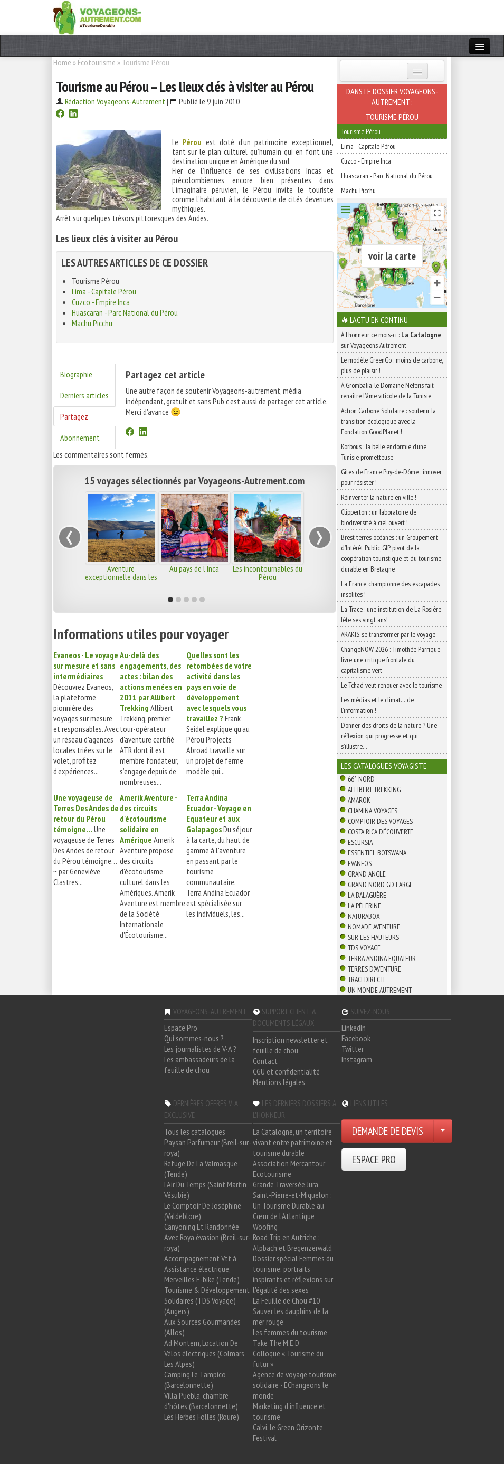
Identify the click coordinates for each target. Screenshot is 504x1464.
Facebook (355, 1038)
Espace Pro (180, 1027)
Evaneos (360, 863)
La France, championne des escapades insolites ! (390, 589)
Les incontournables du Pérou (267, 572)
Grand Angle (367, 874)
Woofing (265, 1226)
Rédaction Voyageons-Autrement (115, 101)
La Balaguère (367, 895)
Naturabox (364, 916)
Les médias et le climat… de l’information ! (377, 705)
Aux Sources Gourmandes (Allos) (202, 1326)
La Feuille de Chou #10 (286, 1300)
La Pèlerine (364, 905)
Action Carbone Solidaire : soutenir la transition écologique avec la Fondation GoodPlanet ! (388, 421)
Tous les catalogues (194, 1131)
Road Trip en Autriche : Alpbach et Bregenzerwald (292, 1242)
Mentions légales (279, 1082)
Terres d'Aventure (374, 969)
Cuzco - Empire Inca (101, 302)
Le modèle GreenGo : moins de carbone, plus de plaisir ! (392, 365)
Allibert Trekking (374, 789)
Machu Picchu (92, 323)
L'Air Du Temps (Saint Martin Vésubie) (205, 1189)
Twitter (352, 1048)
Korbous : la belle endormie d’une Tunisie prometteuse (383, 452)
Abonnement (80, 437)
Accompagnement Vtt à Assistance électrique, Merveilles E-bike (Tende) (202, 1269)
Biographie (76, 374)
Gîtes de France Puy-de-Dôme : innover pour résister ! (391, 477)
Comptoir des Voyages (380, 821)
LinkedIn (353, 1027)
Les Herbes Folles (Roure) (201, 1416)
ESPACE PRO (374, 1159)
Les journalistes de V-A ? (200, 1048)
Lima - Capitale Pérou (104, 291)
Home (62, 62)
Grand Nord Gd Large (380, 884)
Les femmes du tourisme (290, 1332)
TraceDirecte (367, 979)
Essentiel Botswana (377, 853)
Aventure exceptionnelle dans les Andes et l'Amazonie (121, 577)
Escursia (360, 842)
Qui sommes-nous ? (194, 1038)
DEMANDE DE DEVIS (387, 1131)
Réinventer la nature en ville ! (378, 497)
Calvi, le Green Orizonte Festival (288, 1432)
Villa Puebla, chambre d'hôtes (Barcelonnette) (201, 1400)
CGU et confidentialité (286, 1071)
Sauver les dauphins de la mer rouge (290, 1316)
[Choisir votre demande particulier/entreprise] (442, 1131)
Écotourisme (97, 62)
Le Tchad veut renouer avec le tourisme (391, 685)
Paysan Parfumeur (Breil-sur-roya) (207, 1147)
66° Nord (361, 779)
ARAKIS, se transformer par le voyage (388, 634)
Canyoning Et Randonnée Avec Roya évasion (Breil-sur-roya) (207, 1237)
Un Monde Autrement (380, 990)
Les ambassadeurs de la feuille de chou (199, 1064)
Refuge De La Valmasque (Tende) (200, 1168)
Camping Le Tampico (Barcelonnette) (195, 1379)
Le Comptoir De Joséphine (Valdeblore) (202, 1210)
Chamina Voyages (372, 810)
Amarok (359, 800)
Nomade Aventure (374, 926)
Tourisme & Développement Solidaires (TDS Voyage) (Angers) (207, 1300)
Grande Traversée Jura (285, 1184)
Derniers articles (84, 395)
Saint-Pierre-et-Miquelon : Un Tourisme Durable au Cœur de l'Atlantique (292, 1205)
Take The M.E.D (276, 1342)
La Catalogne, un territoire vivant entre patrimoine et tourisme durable (292, 1142)
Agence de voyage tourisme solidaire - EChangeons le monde (294, 1385)
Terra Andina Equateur (382, 958)
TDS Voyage (364, 948)
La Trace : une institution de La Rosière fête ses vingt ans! (391, 614)
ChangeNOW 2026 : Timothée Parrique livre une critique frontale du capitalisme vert (390, 659)
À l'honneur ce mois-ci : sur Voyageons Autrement (391, 340)
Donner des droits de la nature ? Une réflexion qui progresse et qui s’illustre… (389, 735)
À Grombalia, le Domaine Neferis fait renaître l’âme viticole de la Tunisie (387, 391)
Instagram (356, 1059)
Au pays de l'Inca (194, 568)
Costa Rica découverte (380, 831)
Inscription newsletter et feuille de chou (290, 1045)
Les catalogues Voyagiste (384, 765)
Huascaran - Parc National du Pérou (125, 312)
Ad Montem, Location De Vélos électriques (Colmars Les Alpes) (204, 1353)
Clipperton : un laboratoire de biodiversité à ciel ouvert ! (378, 517)
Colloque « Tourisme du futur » (288, 1358)
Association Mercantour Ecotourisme (289, 1168)
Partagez (74, 416)
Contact (265, 1061)
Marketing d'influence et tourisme (289, 1411)
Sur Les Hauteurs (373, 937)
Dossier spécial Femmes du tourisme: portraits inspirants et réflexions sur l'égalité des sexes (293, 1274)
